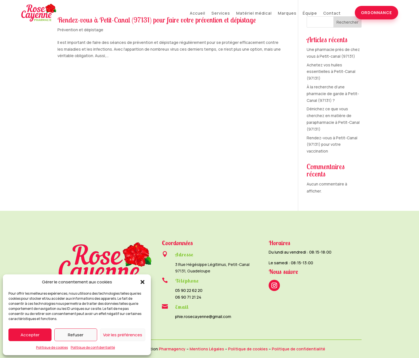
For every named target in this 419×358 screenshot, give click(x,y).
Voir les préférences (122, 335)
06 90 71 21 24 (188, 297)
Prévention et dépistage (80, 29)
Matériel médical (254, 13)
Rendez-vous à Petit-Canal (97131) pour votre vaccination (332, 144)
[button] (142, 282)
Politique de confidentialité (93, 347)
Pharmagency (172, 349)
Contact (332, 13)
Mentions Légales (207, 349)
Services (220, 13)
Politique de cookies (52, 347)
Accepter (30, 335)
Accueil (197, 13)
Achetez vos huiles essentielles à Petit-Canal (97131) (331, 71)
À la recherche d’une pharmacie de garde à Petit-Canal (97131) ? (333, 93)
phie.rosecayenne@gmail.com (203, 316)
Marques (287, 13)
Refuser (75, 335)
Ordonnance (376, 12)
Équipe (310, 13)
